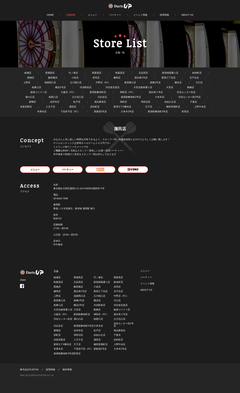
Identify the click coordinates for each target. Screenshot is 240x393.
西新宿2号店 (100, 111)
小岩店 (75, 77)
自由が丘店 (170, 101)
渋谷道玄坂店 (113, 87)
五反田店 (143, 72)
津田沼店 (145, 101)
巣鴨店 (32, 101)
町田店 (185, 111)
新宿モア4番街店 (122, 106)
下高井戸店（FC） (70, 111)
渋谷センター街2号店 (189, 97)
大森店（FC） (68, 92)
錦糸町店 (197, 72)
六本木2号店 (127, 111)
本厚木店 (41, 111)
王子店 (148, 106)
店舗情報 (70, 15)
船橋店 (190, 87)
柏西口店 (53, 97)
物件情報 (67, 369)
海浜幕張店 (100, 101)
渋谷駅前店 (86, 87)
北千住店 (194, 77)
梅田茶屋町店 (173, 106)
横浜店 (178, 82)
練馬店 (117, 77)
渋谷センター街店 (186, 92)
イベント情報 (140, 15)
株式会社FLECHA (29, 369)
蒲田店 (72, 106)
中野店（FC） (103, 82)
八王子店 (50, 106)
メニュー (92, 15)
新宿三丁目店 (169, 77)
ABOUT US (187, 15)
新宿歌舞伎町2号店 (131, 97)
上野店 (26, 82)
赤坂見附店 (26, 106)
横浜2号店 (60, 87)
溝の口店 (30, 97)
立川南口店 (76, 82)
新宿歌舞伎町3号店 (158, 111)
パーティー (115, 15)
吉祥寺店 (54, 101)
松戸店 (76, 101)
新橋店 (30, 77)
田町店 (123, 101)
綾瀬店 (27, 72)
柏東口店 (36, 87)
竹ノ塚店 (73, 72)
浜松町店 (95, 106)
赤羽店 (96, 77)
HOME (50, 15)
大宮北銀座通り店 (143, 87)
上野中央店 (200, 106)
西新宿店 (96, 72)
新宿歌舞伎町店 (98, 92)
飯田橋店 (53, 77)
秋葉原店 (120, 72)
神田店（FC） (127, 92)
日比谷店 (102, 97)
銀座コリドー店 (38, 92)
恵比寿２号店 (156, 92)
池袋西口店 (50, 82)
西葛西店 (50, 72)
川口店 (199, 82)
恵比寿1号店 (141, 77)
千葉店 (193, 101)
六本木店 (159, 97)
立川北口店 (78, 97)
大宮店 (169, 87)
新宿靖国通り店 (170, 72)
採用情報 (164, 15)
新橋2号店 (155, 82)
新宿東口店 (130, 82)
